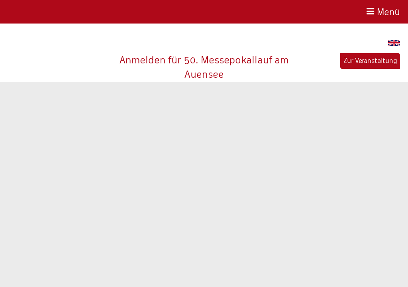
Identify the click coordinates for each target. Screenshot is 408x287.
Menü (388, 11)
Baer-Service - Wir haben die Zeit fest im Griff (46, 12)
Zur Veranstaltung (370, 61)
